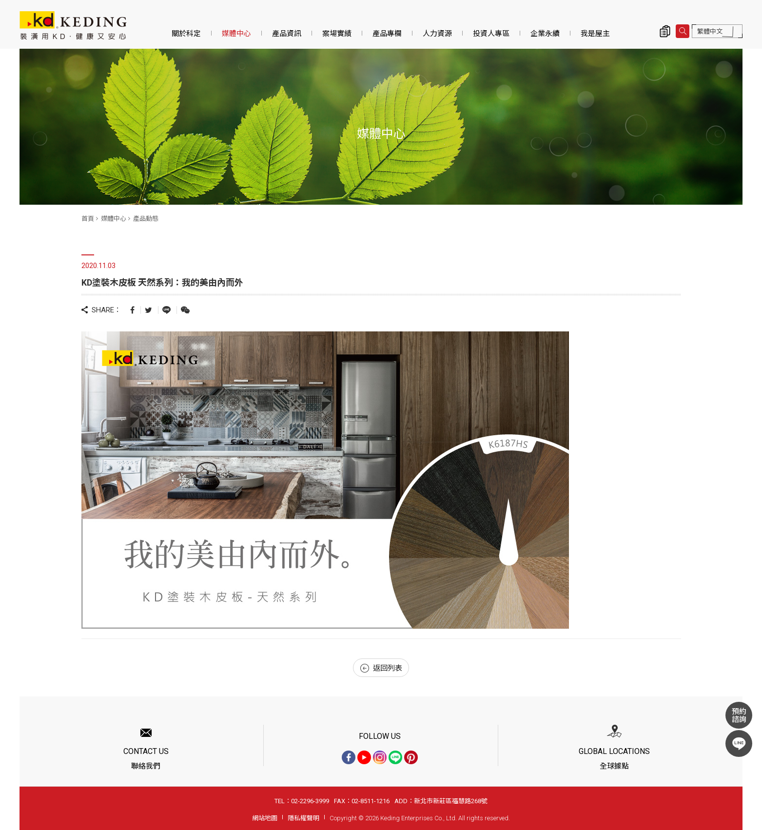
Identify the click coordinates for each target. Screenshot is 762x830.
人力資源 (437, 33)
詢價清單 (665, 31)
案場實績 (337, 33)
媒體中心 (236, 33)
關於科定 (186, 33)
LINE (738, 743)
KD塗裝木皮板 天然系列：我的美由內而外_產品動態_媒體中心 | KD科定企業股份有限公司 (73, 25)
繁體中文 (710, 31)
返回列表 (381, 668)
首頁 (87, 218)
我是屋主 (595, 33)
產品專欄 (387, 33)
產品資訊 (286, 33)
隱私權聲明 (303, 818)
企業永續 (545, 33)
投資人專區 (491, 33)
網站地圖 (264, 818)
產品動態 (145, 218)
